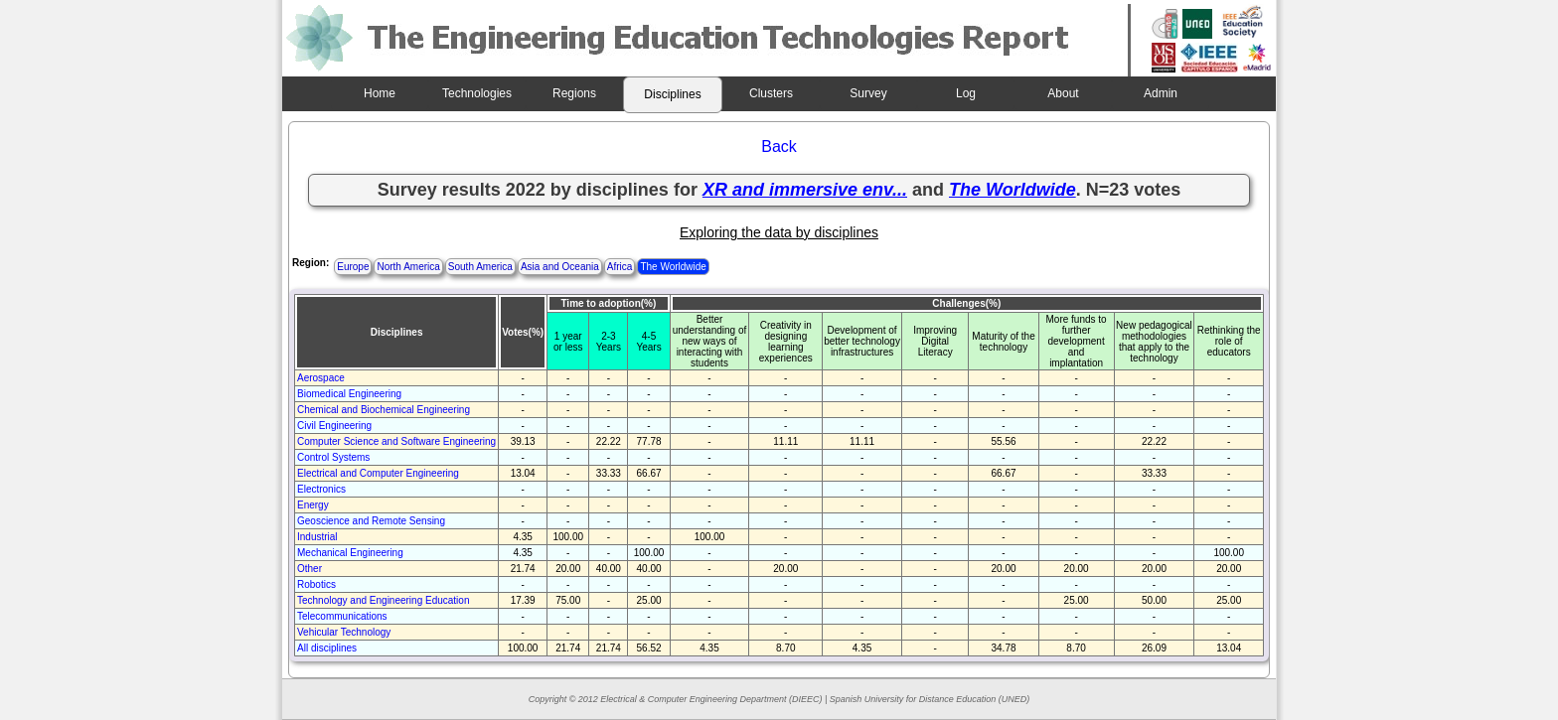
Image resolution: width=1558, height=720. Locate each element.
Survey (868, 93)
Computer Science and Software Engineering (396, 441)
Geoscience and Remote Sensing (371, 520)
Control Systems (333, 457)
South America (480, 266)
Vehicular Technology (343, 632)
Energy (313, 505)
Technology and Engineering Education (383, 600)
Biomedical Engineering (349, 393)
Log (966, 93)
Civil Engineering (334, 425)
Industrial (317, 536)
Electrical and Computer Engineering (378, 473)
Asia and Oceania (560, 266)
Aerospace (321, 377)
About (1062, 93)
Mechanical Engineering (350, 552)
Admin (1160, 93)
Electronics (321, 489)
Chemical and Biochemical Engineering (383, 409)
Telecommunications (342, 616)
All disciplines (327, 648)
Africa (620, 266)
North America (408, 266)
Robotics (316, 584)
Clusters (771, 93)
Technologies (477, 93)
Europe (353, 266)
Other (309, 568)
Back (779, 146)
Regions (574, 93)
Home (379, 93)
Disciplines (672, 94)
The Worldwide (673, 266)
